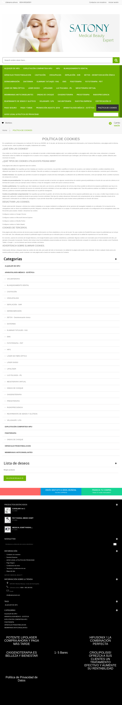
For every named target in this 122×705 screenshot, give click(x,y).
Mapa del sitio (11, 571)
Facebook (9, 492)
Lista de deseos (16, 463)
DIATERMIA (28, 81)
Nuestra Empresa (83, 101)
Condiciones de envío (13, 565)
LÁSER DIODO (34, 88)
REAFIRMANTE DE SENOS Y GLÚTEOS (20, 101)
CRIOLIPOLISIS (55, 75)
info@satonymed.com (13, 595)
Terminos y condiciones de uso (16, 568)
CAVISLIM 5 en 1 (18, 509)
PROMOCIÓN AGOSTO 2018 (48, 107)
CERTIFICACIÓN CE (103, 101)
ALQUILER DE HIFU (12, 68)
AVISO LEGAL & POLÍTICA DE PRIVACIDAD (21, 114)
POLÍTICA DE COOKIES (107, 107)
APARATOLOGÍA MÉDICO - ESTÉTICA (78, 107)
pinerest (17, 492)
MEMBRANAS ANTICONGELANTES (18, 94)
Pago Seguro (10, 107)
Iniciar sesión (113, 2)
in (30, 492)
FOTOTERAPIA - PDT (94, 81)
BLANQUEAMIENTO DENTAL (76, 68)
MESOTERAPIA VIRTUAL (86, 88)
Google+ (22, 492)
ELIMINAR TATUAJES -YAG (48, 81)
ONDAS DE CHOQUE (45, 94)
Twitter (13, 492)
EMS (64, 81)
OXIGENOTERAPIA (65, 94)
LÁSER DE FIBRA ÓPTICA (14, 88)
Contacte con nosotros (97, 2)
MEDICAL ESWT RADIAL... (22, 527)
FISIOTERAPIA (76, 81)
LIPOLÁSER (48, 88)
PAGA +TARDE (26, 107)
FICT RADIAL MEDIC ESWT (22, 518)
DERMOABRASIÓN (12, 81)
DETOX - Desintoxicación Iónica (99, 75)
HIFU (58, 68)
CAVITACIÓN (40, 75)
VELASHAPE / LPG (46, 101)
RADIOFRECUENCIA (101, 94)
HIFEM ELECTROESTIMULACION (17, 75)
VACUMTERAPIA (64, 101)
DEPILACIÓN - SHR (72, 75)
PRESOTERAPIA (83, 94)
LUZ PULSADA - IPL (64, 88)
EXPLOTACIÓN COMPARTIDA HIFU (37, 68)
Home (4, 130)
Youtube (26, 492)
